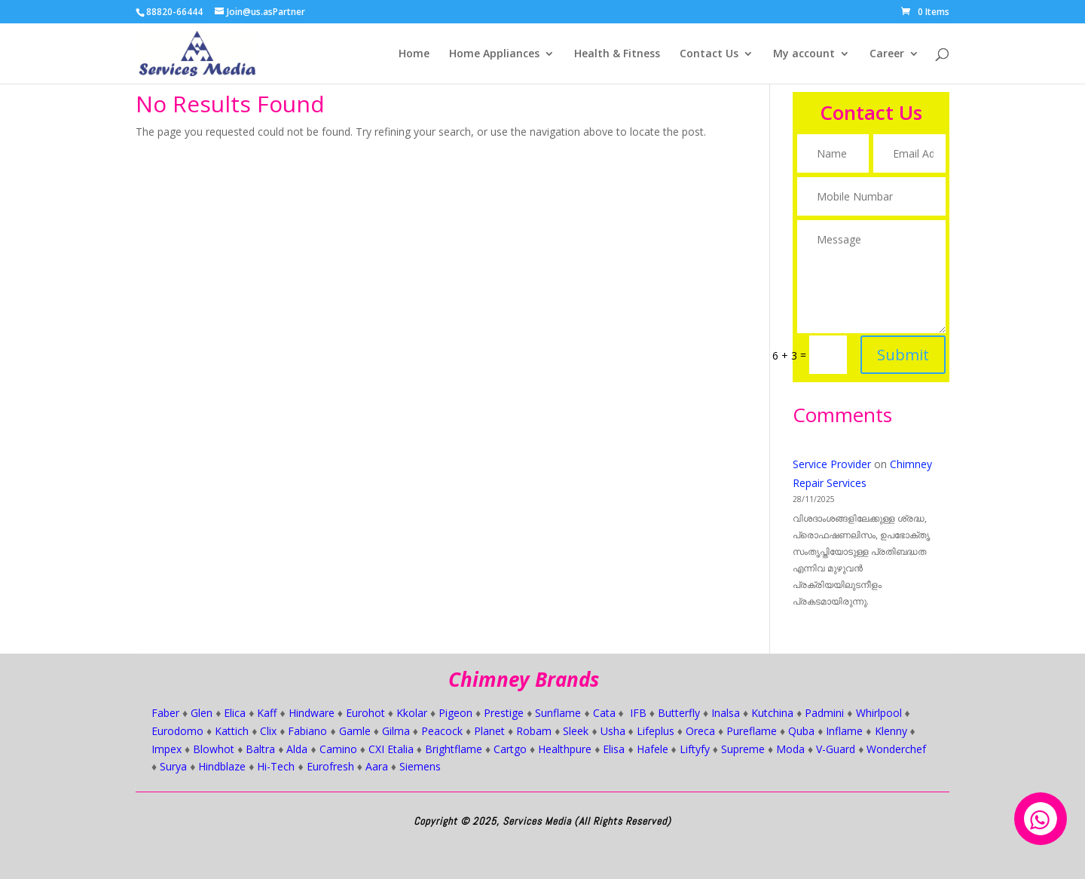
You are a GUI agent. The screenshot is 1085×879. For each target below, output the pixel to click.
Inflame (844, 731)
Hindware (312, 713)
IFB (638, 713)
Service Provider (832, 464)
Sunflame (558, 713)
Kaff (267, 713)
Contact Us (709, 54)
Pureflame (751, 731)
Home (414, 54)
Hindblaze (222, 766)
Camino (338, 749)
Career (887, 54)
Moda (790, 749)
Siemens (420, 766)
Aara (376, 766)
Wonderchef (896, 749)
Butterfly (679, 713)
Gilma (396, 731)
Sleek (575, 731)
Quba (801, 731)
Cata (604, 713)
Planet (489, 731)
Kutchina (772, 713)
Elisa (614, 749)
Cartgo (510, 749)
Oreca (700, 731)
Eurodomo (177, 731)
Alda (296, 749)
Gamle (355, 731)
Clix (268, 731)
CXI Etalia (391, 749)
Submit (900, 343)
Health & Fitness (617, 54)
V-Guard (835, 749)
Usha (613, 731)
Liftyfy (695, 749)
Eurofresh (330, 766)
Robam (534, 731)
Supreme (743, 749)
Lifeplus (655, 731)
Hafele (652, 749)
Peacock (442, 731)
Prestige (504, 713)
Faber (165, 713)
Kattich (232, 731)
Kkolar (411, 713)
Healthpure (564, 749)
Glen (201, 713)
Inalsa (725, 713)
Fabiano (307, 731)
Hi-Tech (276, 766)
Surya (173, 766)
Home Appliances (494, 54)
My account (804, 54)
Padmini (824, 713)
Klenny (891, 731)
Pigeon (455, 713)
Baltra (260, 749)
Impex (166, 749)
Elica (235, 713)
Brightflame (453, 749)
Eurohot (365, 713)
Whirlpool (879, 713)
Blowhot (213, 749)
